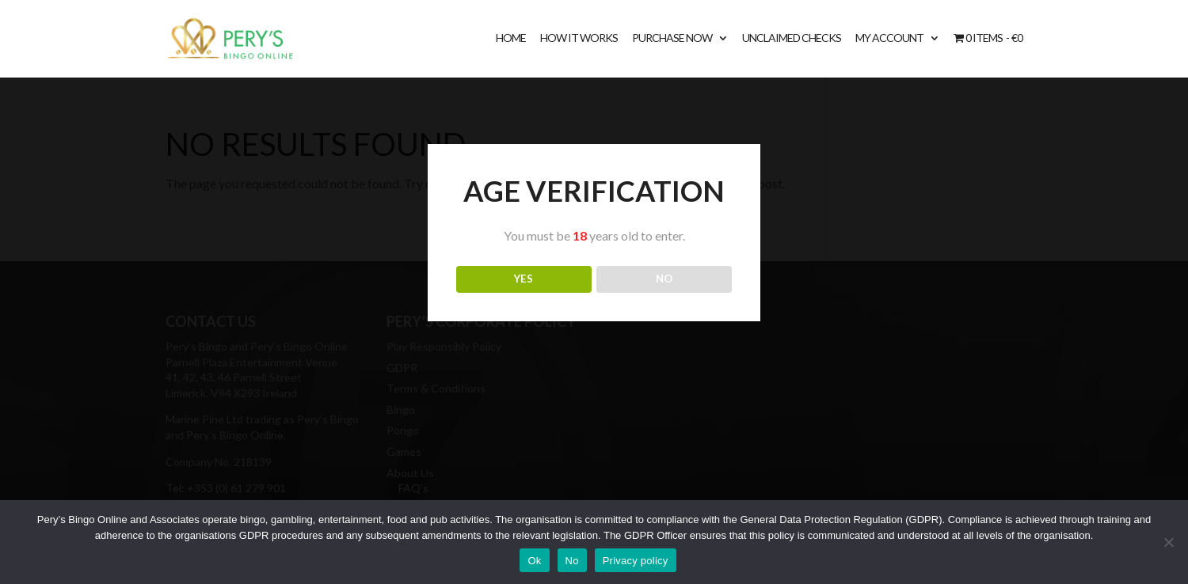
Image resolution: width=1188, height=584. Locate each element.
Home (511, 38)
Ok (534, 561)
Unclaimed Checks (791, 38)
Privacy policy (635, 561)
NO (664, 278)
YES (523, 278)
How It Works (579, 38)
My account (889, 38)
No (572, 561)
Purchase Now (672, 38)
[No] (1168, 542)
